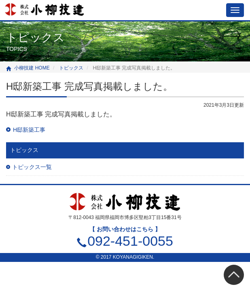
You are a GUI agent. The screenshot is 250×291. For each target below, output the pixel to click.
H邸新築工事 (29, 130)
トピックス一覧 (32, 167)
